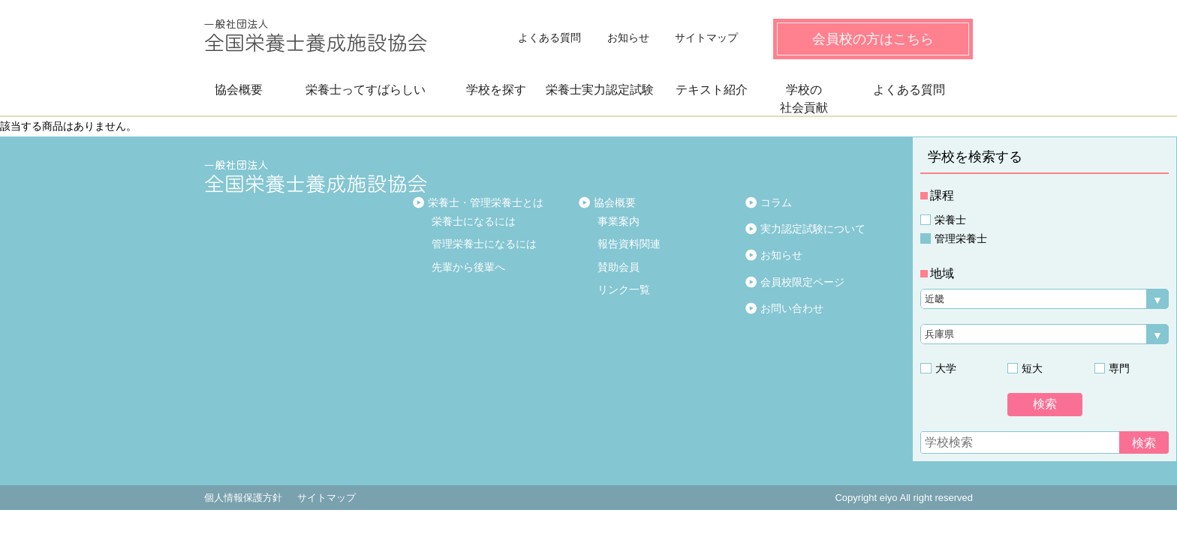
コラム (776, 202)
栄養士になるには (474, 221)
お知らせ (628, 38)
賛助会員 (619, 267)
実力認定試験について (812, 229)
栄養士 (950, 220)
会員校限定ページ (802, 282)
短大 (1032, 368)
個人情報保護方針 (243, 497)
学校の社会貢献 (804, 98)
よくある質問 (549, 38)
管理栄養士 (961, 238)
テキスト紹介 (712, 89)
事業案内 (619, 221)
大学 (945, 368)
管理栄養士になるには (484, 244)
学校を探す (496, 89)
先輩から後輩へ (468, 267)
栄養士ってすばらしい (366, 89)
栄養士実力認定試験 (600, 89)
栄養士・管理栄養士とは (485, 202)
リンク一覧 (624, 290)
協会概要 (239, 89)
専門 (1119, 368)
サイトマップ (706, 38)
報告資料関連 (629, 244)
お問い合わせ (791, 308)
